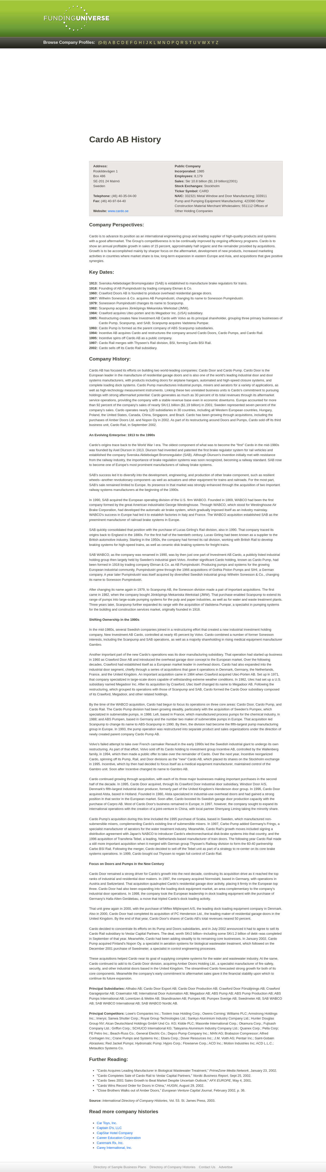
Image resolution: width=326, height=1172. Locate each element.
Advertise (226, 1167)
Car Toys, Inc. (107, 1123)
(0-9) (102, 42)
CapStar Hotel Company (115, 1133)
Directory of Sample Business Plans (119, 1167)
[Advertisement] (163, 90)
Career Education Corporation (119, 1138)
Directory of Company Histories (172, 1167)
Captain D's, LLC (109, 1128)
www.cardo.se (118, 211)
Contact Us (207, 1167)
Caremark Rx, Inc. (110, 1143)
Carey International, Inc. (114, 1148)
